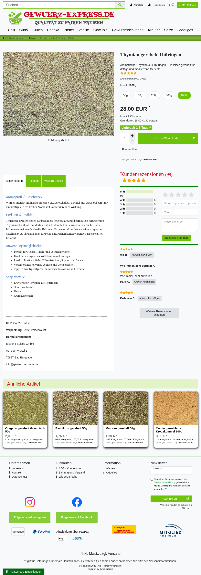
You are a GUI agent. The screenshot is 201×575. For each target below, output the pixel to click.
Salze (168, 30)
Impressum (18, 468)
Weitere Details (53, 180)
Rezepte (33, 180)
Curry (23, 30)
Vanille (84, 30)
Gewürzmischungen (128, 30)
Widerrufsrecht (68, 476)
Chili (11, 30)
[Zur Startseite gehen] (14, 38)
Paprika (53, 30)
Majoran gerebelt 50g (120, 428)
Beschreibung (14, 180)
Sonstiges (185, 30)
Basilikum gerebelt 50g (71, 428)
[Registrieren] (156, 5)
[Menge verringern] (132, 141)
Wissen (110, 468)
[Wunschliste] (171, 5)
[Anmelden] (137, 5)
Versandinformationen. (163, 561)
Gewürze (100, 30)
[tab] (14, 181)
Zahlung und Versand (72, 472)
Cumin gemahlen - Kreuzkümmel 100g (169, 430)
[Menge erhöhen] (132, 135)
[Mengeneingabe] (125, 138)
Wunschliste (130, 149)
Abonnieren (176, 499)
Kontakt (16, 472)
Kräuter (154, 30)
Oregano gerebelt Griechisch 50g (25, 430)
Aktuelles (111, 472)
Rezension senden (176, 237)
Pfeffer (69, 30)
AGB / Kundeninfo (70, 468)
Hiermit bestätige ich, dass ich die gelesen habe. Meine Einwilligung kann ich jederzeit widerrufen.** (172, 484)
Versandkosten (149, 159)
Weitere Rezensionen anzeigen (159, 313)
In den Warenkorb (175, 138)
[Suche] (120, 5)
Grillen (37, 30)
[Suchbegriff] (59, 5)
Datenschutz (19, 476)
